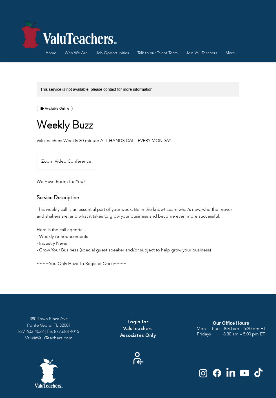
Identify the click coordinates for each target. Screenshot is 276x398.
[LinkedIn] (230, 373)
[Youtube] (244, 373)
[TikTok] (258, 373)
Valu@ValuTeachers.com (49, 337)
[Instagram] (203, 373)
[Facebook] (217, 373)
